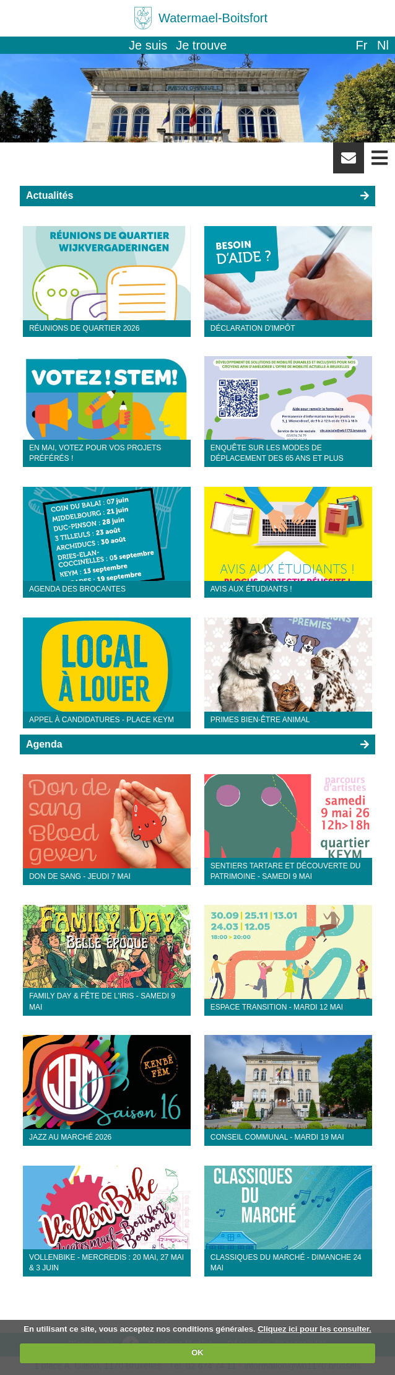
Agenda (44, 744)
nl (383, 45)
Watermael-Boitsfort (212, 18)
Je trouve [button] (201, 45)
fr (361, 45)
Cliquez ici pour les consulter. (314, 1329)
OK (197, 1352)
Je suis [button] (148, 45)
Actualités (49, 195)
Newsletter (348, 162)
